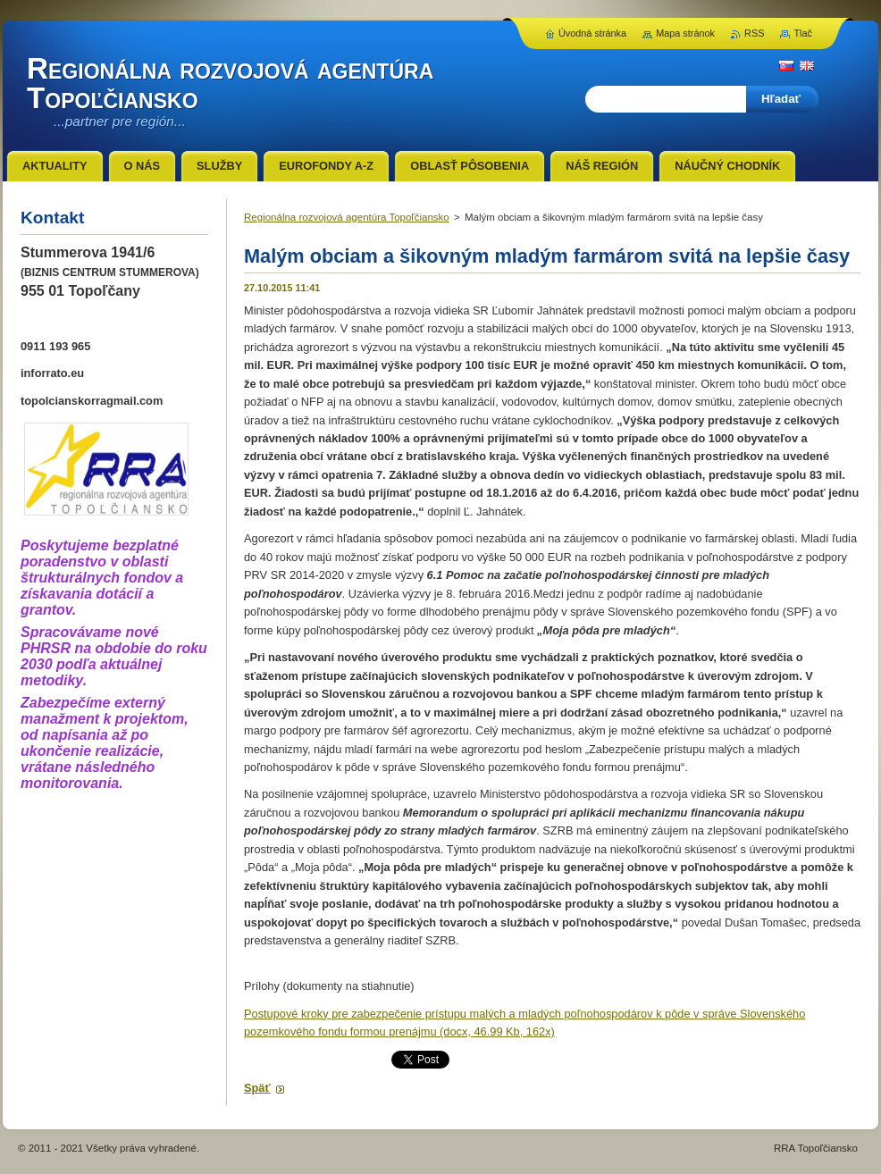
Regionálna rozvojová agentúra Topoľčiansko (346, 217)
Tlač (802, 33)
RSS (754, 33)
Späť (257, 1087)
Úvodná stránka (592, 33)
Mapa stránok (685, 33)
